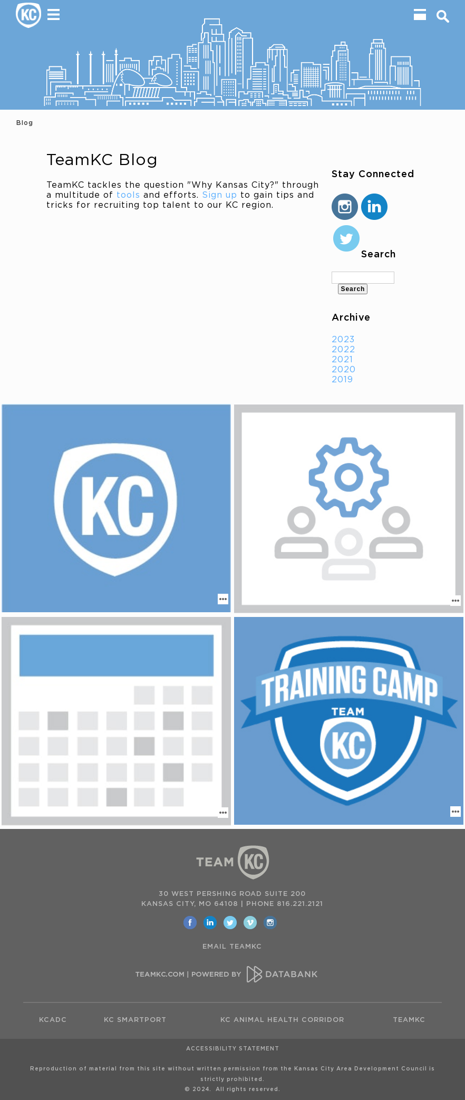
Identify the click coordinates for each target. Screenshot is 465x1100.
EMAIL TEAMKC (232, 946)
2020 (344, 369)
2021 (342, 359)
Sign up (219, 195)
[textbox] (363, 278)
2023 (343, 339)
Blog (24, 123)
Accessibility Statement (232, 1048)
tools (128, 195)
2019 (342, 379)
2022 (343, 349)
